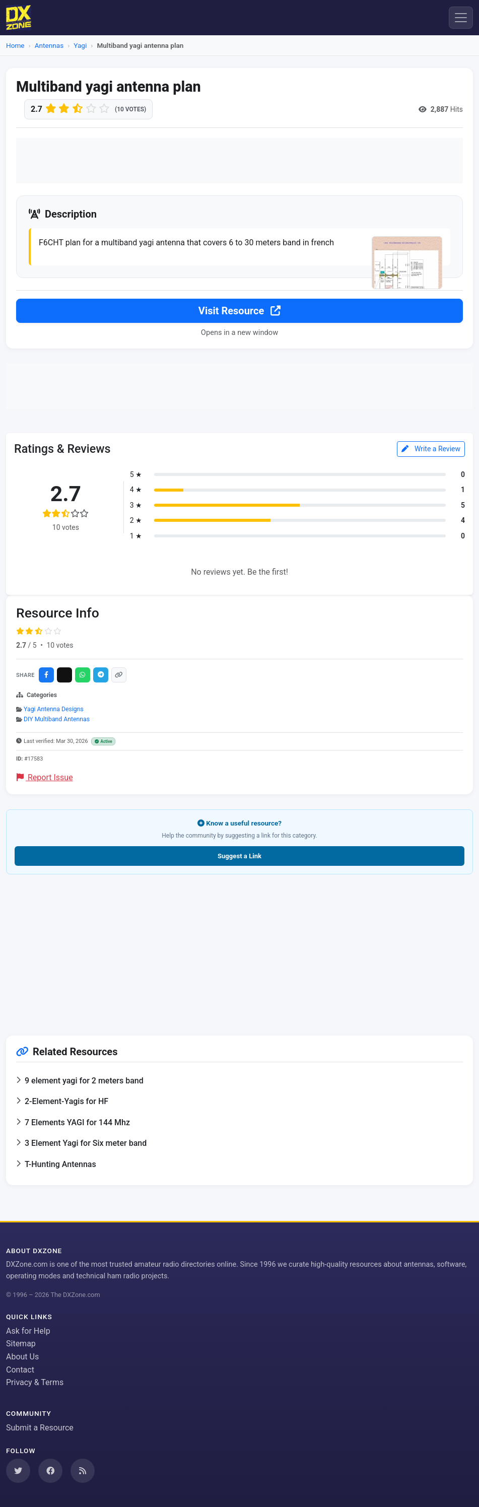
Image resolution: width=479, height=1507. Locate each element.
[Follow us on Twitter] (18, 1471)
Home (15, 45)
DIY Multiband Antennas (57, 719)
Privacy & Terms (34, 1382)
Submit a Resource (40, 1427)
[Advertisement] (239, 160)
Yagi (80, 45)
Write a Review (430, 449)
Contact (20, 1370)
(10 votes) (130, 109)
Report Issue (45, 778)
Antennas (49, 45)
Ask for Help (28, 1331)
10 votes (59, 646)
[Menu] (461, 18)
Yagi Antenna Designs (54, 709)
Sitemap (21, 1344)
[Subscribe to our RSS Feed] (83, 1471)
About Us (22, 1356)
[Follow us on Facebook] (50, 1471)
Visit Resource (239, 311)
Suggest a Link (239, 856)
